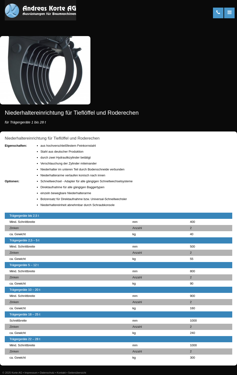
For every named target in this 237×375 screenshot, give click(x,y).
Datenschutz (47, 372)
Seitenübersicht (77, 372)
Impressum (31, 372)
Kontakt (61, 372)
